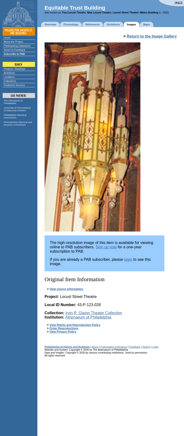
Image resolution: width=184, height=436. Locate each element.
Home (7, 37)
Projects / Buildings (14, 68)
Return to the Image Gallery (152, 36)
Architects (9, 72)
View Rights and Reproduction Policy (74, 325)
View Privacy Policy (62, 331)
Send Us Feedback (14, 49)
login (128, 259)
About (95, 346)
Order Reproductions (63, 328)
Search (146, 346)
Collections (10, 81)
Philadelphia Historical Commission (15, 116)
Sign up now (106, 247)
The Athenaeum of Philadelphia (13, 102)
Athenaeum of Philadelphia (88, 317)
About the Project (13, 41)
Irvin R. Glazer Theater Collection (93, 313)
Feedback (134, 346)
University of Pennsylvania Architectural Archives (17, 109)
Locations (9, 77)
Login (155, 346)
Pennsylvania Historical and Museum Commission (18, 123)
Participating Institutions (17, 45)
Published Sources (14, 85)
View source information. (66, 289)
